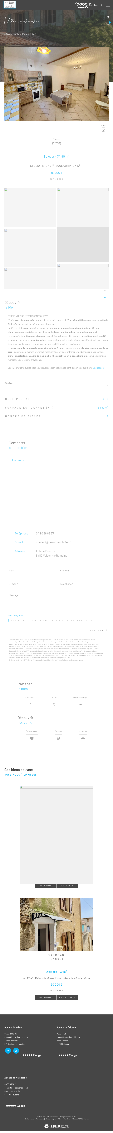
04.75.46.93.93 (62, 1036)
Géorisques (98, 367)
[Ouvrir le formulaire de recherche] (94, 5)
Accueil (8, 34)
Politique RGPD (77, 1121)
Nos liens (67, 1121)
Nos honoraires (30, 1121)
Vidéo (103, 125)
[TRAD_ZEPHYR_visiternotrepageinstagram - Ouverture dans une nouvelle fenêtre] (15, 1052)
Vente (16, 34)
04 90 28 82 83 (45, 533)
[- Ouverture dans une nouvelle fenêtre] (67, 1057)
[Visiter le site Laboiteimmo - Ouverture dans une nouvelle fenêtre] (56, 1126)
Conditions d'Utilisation (61, 660)
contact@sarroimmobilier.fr (54, 542)
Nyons (24, 34)
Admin (60, 1121)
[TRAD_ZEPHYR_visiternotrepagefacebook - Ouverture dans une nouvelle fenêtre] (7, 1052)
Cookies (86, 1121)
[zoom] (30, 190)
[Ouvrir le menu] (108, 5)
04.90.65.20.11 (10, 1086)
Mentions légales (50, 1121)
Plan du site (40, 1121)
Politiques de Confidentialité (41, 660)
